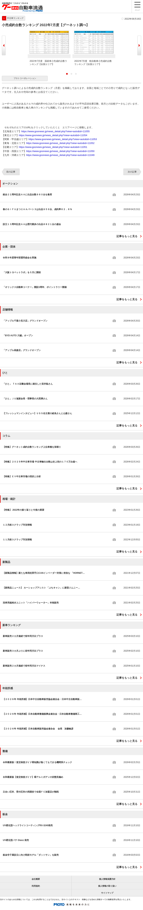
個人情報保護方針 (107, 879)
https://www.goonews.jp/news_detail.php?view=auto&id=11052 (60, 143)
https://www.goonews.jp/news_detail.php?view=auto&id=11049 (60, 155)
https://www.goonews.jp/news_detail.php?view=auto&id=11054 (53, 135)
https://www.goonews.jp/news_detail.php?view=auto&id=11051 (53, 147)
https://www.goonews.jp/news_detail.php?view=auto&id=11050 (60, 151)
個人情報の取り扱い (107, 886)
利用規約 (36, 886)
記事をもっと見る (127, 236)
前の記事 (10, 171)
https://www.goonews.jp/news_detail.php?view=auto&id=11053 (62, 139)
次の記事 (132, 171)
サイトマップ (107, 893)
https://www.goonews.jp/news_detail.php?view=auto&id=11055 (55, 131)
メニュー (137, 6)
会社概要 (36, 879)
